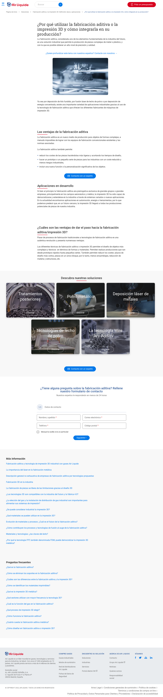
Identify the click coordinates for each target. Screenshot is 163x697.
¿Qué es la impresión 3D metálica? (21, 601)
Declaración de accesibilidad (145, 694)
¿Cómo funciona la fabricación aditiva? (24, 625)
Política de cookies (147, 688)
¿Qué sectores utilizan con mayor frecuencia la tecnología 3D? (34, 607)
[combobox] (49, 5)
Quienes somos (116, 671)
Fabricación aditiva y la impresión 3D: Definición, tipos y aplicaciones (56, 21)
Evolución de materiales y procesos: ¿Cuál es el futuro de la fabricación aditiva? (42, 531)
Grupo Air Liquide (117, 662)
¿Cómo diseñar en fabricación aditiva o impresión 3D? (30, 637)
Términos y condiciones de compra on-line (137, 691)
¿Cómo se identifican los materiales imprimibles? (28, 595)
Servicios (85, 667)
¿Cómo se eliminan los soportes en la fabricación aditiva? (32, 582)
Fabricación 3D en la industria (19, 491)
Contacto (113, 658)
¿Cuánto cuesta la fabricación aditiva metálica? (27, 631)
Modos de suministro (67, 662)
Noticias (113, 667)
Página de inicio (11, 21)
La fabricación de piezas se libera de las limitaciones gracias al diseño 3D (39, 497)
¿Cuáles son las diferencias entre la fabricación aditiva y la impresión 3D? (39, 589)
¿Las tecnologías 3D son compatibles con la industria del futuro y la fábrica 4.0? (42, 503)
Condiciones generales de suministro (120, 688)
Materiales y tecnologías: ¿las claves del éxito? (27, 543)
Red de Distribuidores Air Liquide (67, 668)
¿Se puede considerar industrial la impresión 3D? (28, 519)
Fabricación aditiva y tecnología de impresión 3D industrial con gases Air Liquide (42, 473)
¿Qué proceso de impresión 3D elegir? (23, 619)
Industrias (86, 662)
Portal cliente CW (90, 671)
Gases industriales (66, 658)
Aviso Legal (96, 688)
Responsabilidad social (116, 676)
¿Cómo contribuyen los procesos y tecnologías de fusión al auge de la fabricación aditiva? (46, 537)
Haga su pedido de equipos (45, 13)
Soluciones (25, 21)
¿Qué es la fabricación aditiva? (20, 576)
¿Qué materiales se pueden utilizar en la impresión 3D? (30, 525)
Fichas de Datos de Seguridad (66, 675)
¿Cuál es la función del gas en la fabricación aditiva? (29, 613)
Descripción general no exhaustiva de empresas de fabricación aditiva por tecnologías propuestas (50, 485)
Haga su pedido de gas (18, 13)
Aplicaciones (67, 13)
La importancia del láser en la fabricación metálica (29, 479)
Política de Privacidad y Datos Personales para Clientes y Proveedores (98, 694)
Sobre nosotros (106, 13)
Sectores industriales (86, 13)
